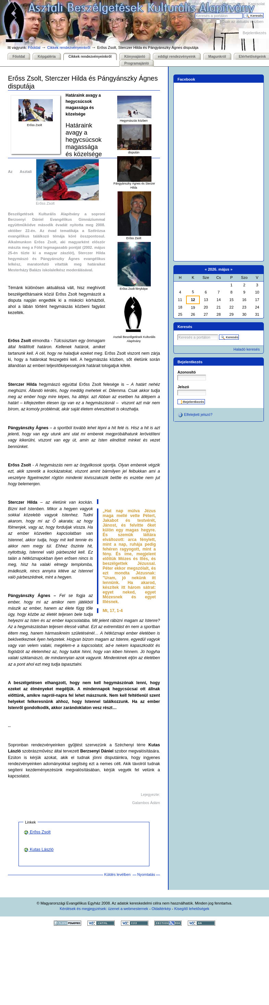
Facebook (186, 79)
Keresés (185, 327)
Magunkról (217, 56)
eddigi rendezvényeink (177, 56)
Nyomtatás (146, 874)
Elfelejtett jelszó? (195, 415)
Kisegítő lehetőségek (227, 4)
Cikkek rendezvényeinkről (68, 47)
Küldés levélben (117, 874)
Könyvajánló (134, 56)
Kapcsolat (256, 4)
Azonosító (187, 372)
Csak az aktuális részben (242, 21)
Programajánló (136, 63)
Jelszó (183, 387)
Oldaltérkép (196, 4)
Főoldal (34, 47)
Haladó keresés (246, 349)
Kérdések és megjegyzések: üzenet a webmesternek (104, 909)
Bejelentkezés (254, 33)
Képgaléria (47, 56)
